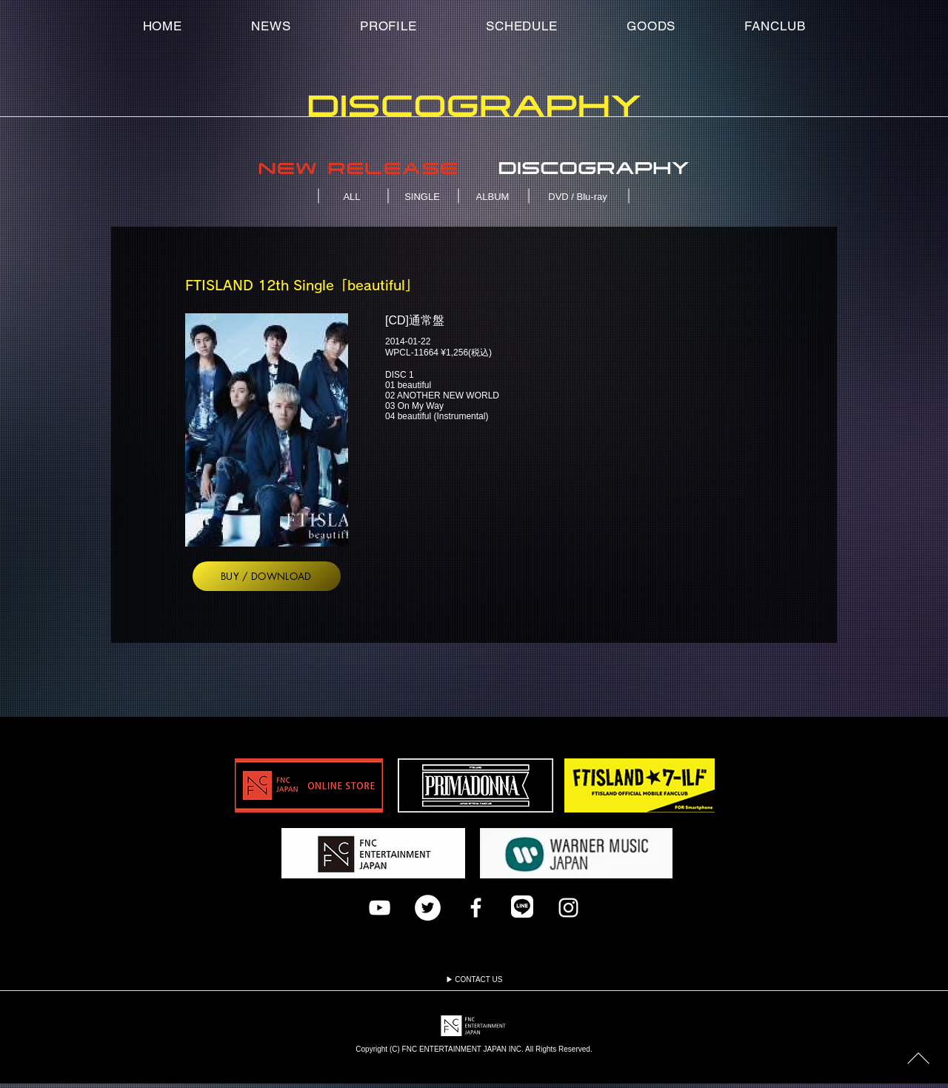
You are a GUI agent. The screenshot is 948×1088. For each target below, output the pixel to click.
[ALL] (353, 196)
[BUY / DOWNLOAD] (267, 576)
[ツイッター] (428, 908)
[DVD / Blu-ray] (579, 196)
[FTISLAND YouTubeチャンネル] (380, 908)
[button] (775, 26)
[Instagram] (568, 908)
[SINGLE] (424, 196)
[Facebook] (476, 908)
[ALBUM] (494, 196)
